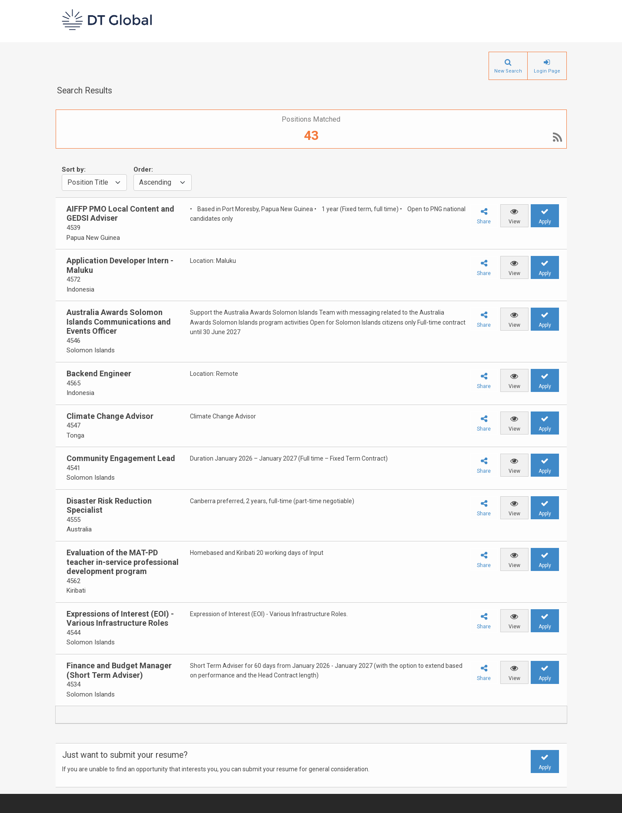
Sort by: (74, 169)
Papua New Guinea (93, 238)
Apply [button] (545, 767)
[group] (119, 223)
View (514, 222)
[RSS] (557, 138)
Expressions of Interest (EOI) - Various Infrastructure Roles (120, 618)
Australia (79, 529)
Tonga (75, 435)
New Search (508, 71)
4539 (73, 228)
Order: (143, 169)
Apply (545, 222)
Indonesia (80, 289)
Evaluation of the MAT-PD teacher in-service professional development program (123, 562)
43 (311, 135)
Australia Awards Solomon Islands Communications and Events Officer (119, 321)
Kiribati (76, 590)
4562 (73, 581)
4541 (73, 468)
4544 (73, 633)
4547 (73, 425)
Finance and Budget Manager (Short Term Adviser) (119, 670)
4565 (73, 383)
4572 (73, 279)
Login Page (547, 71)
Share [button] (484, 222)
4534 (73, 684)
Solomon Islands (91, 350)
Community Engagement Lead (121, 458)
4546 (73, 341)
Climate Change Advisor (110, 416)
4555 (73, 520)
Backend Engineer (99, 373)
